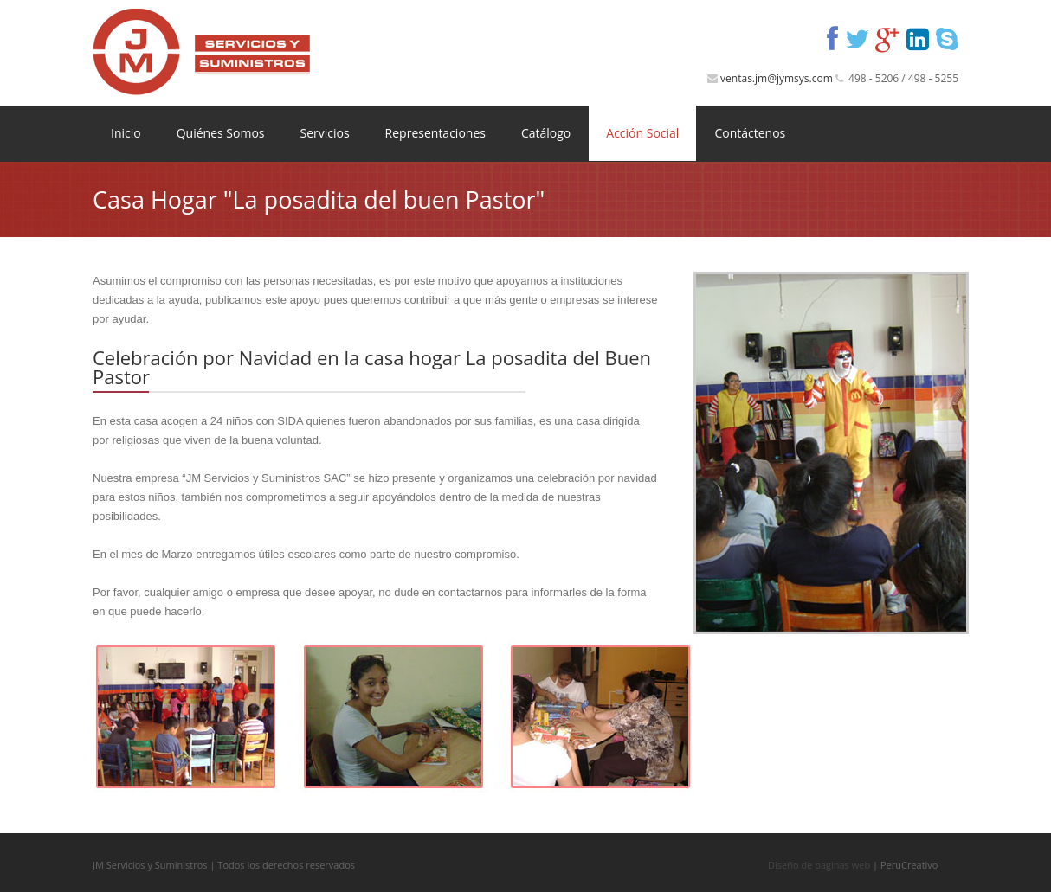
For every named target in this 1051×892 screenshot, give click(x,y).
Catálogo (546, 133)
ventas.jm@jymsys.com (776, 78)
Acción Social (642, 133)
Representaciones (435, 133)
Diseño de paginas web (819, 864)
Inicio (126, 133)
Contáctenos (749, 133)
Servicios (324, 133)
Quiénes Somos (221, 133)
